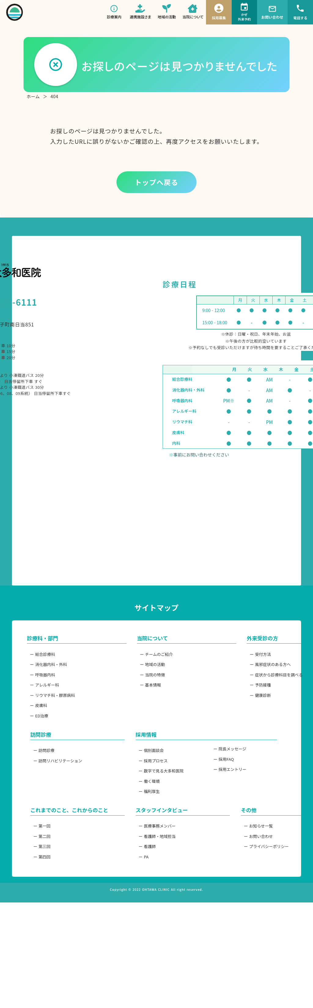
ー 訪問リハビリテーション (64, 843)
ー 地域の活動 (136, 737)
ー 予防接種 (218, 760)
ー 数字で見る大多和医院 (146, 855)
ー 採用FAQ (218, 843)
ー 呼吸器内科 (52, 749)
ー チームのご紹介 (140, 725)
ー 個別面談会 (136, 832)
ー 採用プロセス (138, 843)
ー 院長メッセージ (224, 832)
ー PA (129, 950)
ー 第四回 (48, 958)
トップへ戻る (156, 188)
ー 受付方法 (218, 725)
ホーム (33, 102)
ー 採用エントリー (224, 855)
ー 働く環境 (134, 867)
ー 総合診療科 (52, 725)
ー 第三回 (48, 946)
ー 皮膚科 (48, 784)
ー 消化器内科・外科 (58, 737)
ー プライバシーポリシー (230, 939)
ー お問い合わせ (222, 927)
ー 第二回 (48, 935)
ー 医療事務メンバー (142, 915)
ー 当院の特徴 (136, 749)
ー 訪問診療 (50, 832)
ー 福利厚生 (134, 879)
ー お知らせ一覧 (222, 915)
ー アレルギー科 (54, 760)
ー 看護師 (132, 939)
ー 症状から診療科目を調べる (234, 749)
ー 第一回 (48, 923)
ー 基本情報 (134, 760)
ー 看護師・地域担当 (142, 927)
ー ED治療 (49, 795)
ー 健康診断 (218, 772)
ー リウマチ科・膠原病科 (62, 772)
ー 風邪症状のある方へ (228, 737)
